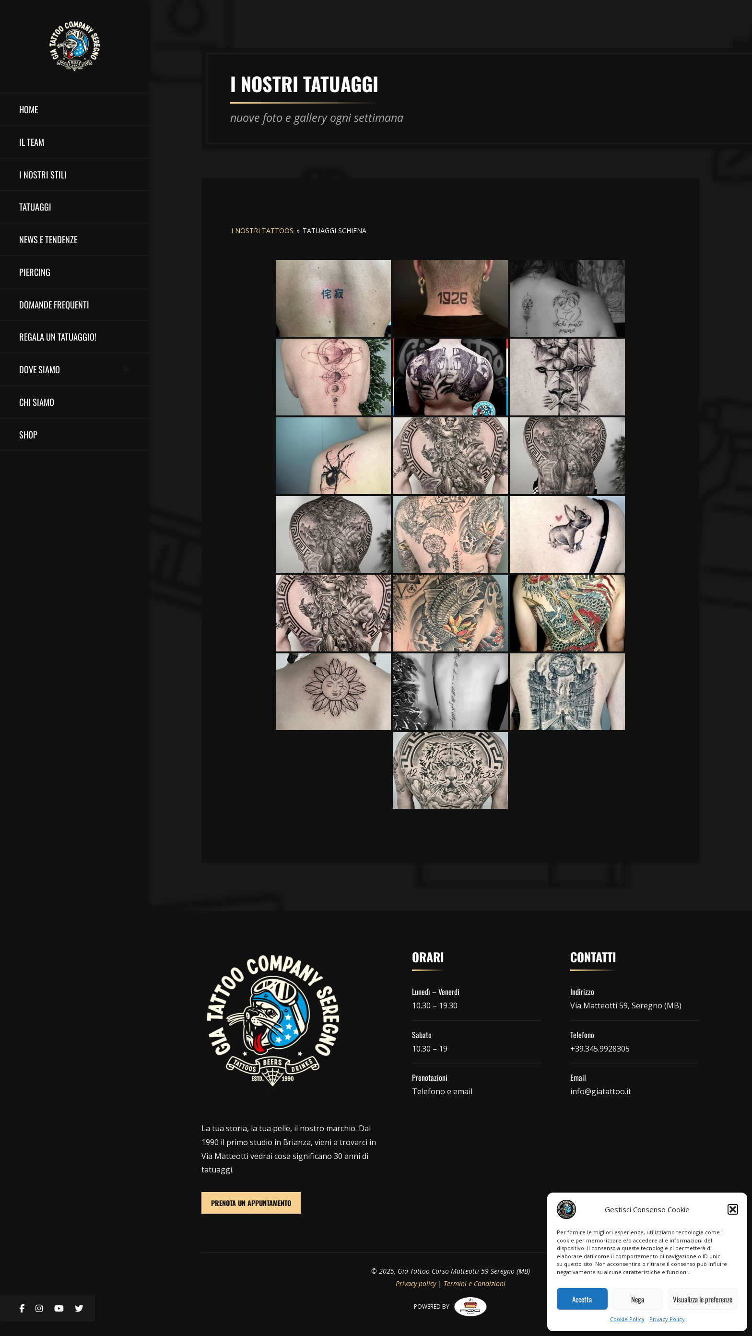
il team (31, 141)
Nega (637, 1299)
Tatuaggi (35, 206)
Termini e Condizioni (474, 1283)
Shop (28, 434)
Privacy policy (416, 1283)
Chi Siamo (36, 401)
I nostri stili (43, 174)
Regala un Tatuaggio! (57, 336)
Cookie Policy (627, 1319)
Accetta (582, 1299)
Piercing (34, 271)
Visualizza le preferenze (702, 1299)
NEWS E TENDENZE (48, 239)
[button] (733, 1209)
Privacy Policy (667, 1319)
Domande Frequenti (54, 304)
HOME (28, 109)
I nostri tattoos (262, 230)
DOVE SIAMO (39, 369)
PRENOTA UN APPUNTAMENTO (251, 1203)
